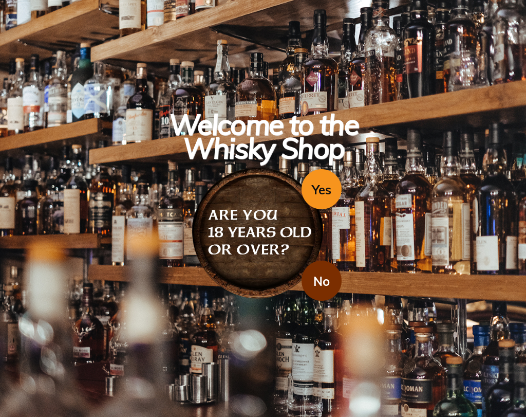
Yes (321, 189)
